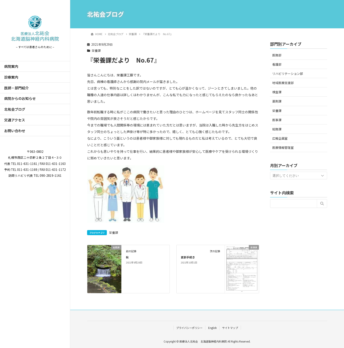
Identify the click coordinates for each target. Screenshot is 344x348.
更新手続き (188, 257)
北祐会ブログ (14, 109)
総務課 (276, 129)
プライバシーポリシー (189, 328)
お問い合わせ (14, 130)
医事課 (276, 120)
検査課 (276, 92)
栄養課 (96, 50)
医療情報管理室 (283, 147)
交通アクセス (14, 120)
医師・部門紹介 (16, 87)
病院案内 (11, 66)
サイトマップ (230, 328)
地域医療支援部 (283, 83)
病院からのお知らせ (20, 98)
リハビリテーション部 (287, 73)
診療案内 (11, 77)
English (212, 328)
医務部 (276, 55)
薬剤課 (276, 101)
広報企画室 (280, 138)
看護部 (276, 64)
